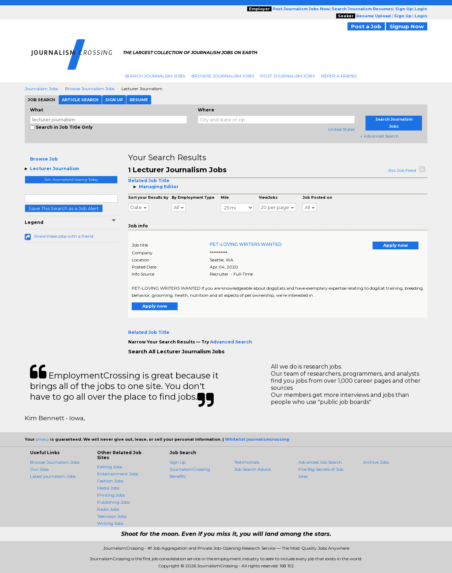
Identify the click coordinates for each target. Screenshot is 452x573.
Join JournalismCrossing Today (71, 179)
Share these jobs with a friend (63, 236)
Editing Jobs (109, 466)
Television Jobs (111, 516)
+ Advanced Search (379, 136)
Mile (225, 197)
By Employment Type (193, 197)
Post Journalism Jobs (287, 76)
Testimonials (246, 462)
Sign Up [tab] (114, 99)
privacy (42, 439)
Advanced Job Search (320, 462)
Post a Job (366, 26)
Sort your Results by (148, 197)
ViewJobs (268, 197)
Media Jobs (108, 488)
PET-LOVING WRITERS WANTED (246, 244)
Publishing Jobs (113, 502)
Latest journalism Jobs (53, 476)
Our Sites (39, 469)
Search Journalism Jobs (155, 76)
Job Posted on (317, 197)
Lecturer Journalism (54, 168)
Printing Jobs (111, 495)
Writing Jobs (110, 523)
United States (341, 129)
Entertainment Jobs (117, 473)
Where (206, 109)
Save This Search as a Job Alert (64, 208)
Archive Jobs (376, 462)
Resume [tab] (139, 99)
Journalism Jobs (41, 88)
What (36, 109)
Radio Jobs (108, 509)
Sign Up (178, 462)
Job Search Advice (252, 469)
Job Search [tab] (41, 99)
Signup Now (406, 26)
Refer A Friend (339, 76)
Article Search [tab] (80, 99)
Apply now (395, 245)
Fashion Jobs (110, 481)
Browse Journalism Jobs (222, 76)
